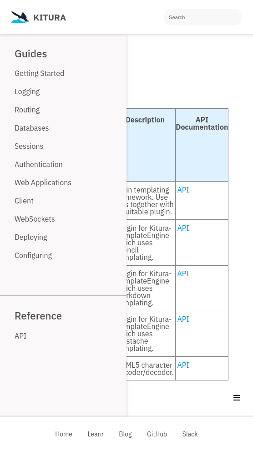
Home (63, 434)
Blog (125, 434)
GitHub (157, 434)
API (183, 189)
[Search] (203, 17)
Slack (190, 434)
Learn (96, 434)
